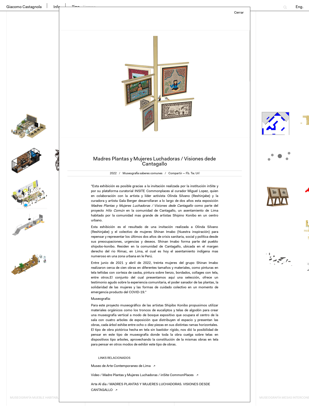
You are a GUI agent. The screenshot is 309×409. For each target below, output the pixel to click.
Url (197, 173)
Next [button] (202, 84)
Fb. (188, 173)
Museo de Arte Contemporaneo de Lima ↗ (123, 366)
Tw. (193, 173)
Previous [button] (107, 84)
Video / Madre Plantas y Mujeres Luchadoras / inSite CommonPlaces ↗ (145, 375)
